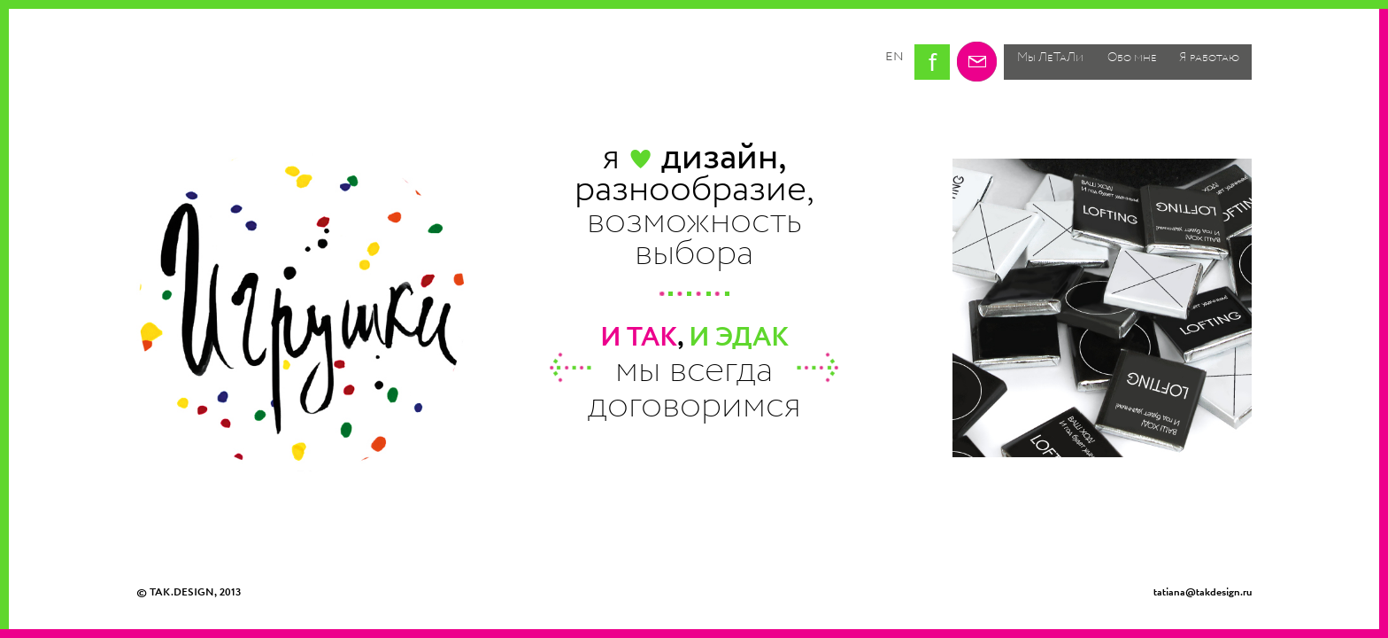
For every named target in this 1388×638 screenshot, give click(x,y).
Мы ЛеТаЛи (1050, 57)
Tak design (219, 65)
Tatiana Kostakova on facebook (932, 62)
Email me (977, 62)
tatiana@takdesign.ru (1202, 592)
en (894, 55)
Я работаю (1209, 57)
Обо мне (1132, 57)
